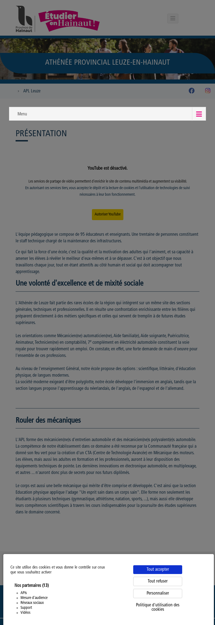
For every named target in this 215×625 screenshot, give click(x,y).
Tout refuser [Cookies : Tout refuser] (158, 581)
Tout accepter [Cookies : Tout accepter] (158, 569)
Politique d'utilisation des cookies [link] (157, 607)
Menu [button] (22, 114)
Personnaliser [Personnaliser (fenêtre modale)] (158, 593)
